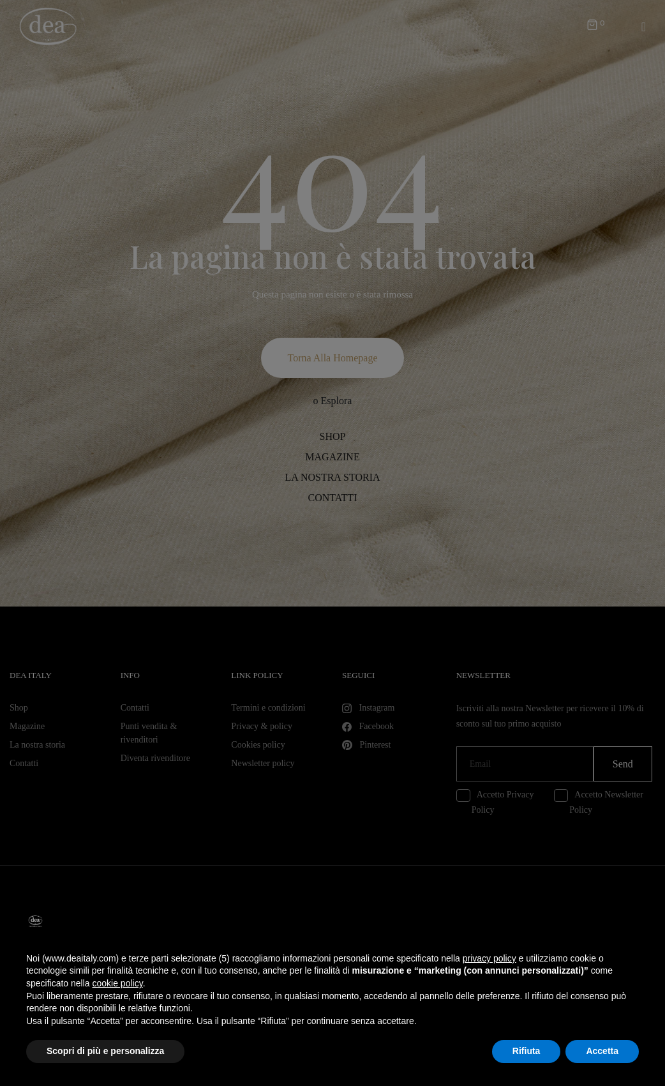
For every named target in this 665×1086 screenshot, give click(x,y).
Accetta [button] (602, 1051)
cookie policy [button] (118, 983)
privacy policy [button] (489, 958)
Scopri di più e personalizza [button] (105, 1051)
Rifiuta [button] (526, 1051)
